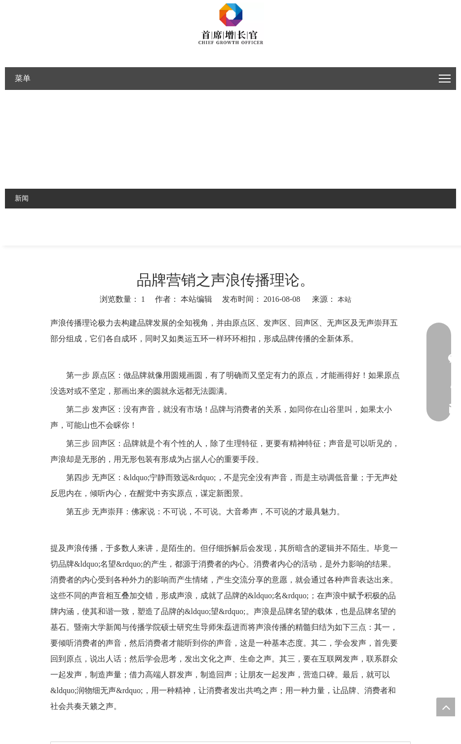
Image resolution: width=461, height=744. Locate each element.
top (445, 707)
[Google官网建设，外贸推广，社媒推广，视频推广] (230, 24)
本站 (344, 299)
